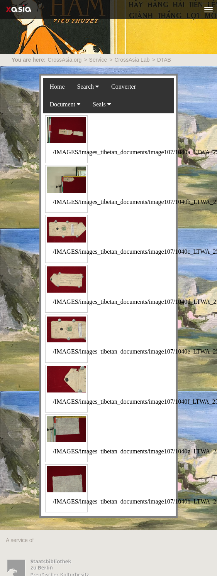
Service (98, 60)
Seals (102, 104)
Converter (123, 86)
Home (56, 86)
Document (64, 104)
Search (88, 86)
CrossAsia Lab (131, 60)
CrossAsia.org (64, 60)
